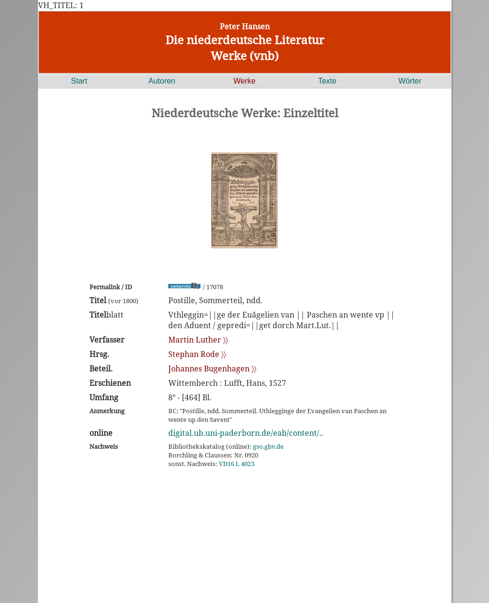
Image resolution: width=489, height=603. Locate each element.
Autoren (161, 81)
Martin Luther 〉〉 (198, 339)
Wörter (410, 81)
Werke (245, 81)
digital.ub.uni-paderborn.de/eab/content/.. (245, 433)
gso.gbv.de (268, 446)
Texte (327, 81)
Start (79, 81)
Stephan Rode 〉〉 (197, 354)
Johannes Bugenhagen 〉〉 (212, 368)
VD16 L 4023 (236, 463)
